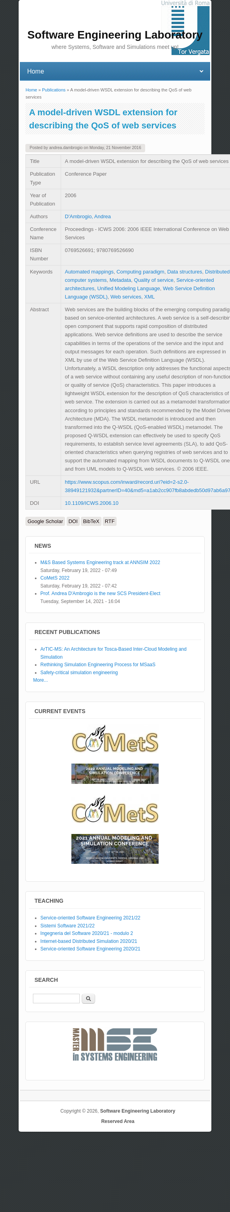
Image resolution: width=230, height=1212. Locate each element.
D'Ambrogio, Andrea (88, 216)
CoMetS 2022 (54, 578)
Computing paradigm (141, 272)
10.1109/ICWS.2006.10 (92, 503)
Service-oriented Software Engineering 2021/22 (90, 918)
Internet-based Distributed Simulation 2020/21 (88, 941)
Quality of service (154, 280)
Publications (53, 89)
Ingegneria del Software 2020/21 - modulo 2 (86, 933)
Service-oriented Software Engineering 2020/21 (90, 949)
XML (149, 297)
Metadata (120, 280)
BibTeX (91, 521)
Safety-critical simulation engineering (79, 672)
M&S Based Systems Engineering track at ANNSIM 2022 (100, 562)
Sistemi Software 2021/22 (67, 926)
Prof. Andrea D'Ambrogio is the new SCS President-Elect (100, 593)
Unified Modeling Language (128, 288)
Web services (126, 297)
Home (31, 89)
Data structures (184, 272)
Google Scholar (45, 521)
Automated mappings (89, 272)
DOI (73, 521)
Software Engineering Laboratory (137, 1111)
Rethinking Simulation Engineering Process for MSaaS (97, 664)
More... (40, 680)
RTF (110, 521)
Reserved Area (117, 1121)
